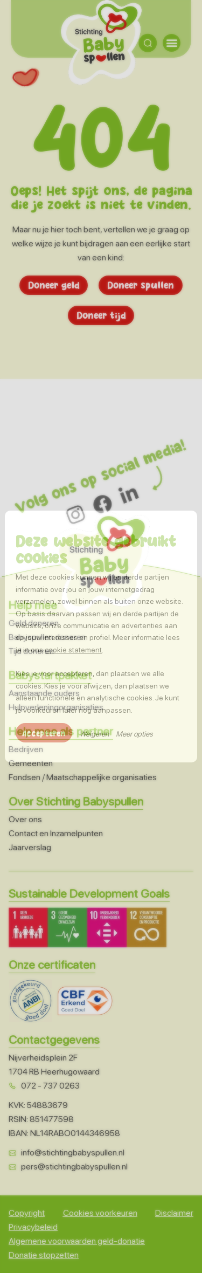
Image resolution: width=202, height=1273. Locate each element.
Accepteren (44, 732)
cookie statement (73, 649)
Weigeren (94, 734)
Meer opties (134, 734)
